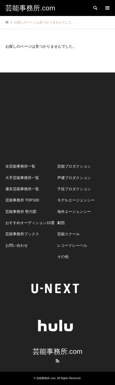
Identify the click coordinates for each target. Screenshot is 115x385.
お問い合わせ (16, 245)
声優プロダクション (74, 178)
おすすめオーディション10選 (30, 223)
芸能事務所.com (57, 351)
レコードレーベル (72, 245)
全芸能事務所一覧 (20, 166)
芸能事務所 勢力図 (20, 211)
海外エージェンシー (74, 211)
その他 (62, 256)
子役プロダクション (74, 189)
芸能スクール (68, 234)
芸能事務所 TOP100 (22, 200)
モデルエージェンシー (76, 200)
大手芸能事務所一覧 (22, 178)
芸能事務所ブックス (22, 234)
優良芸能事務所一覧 (22, 189)
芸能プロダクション (74, 166)
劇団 (61, 223)
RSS (57, 361)
